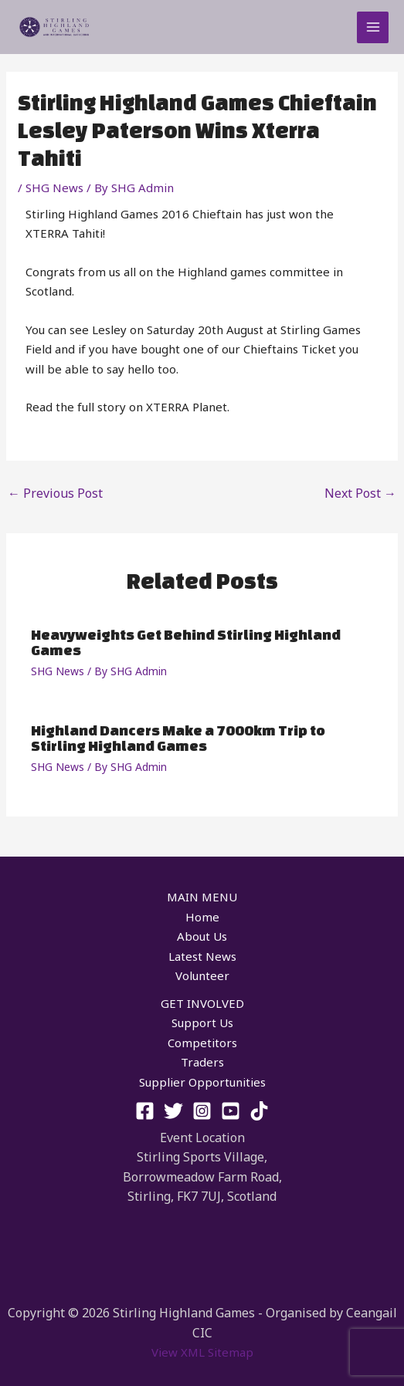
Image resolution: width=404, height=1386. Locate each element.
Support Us (202, 1022)
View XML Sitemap (202, 1352)
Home (202, 917)
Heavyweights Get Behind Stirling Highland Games (186, 642)
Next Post (360, 493)
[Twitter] (173, 1111)
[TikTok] (259, 1111)
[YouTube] (230, 1111)
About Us (202, 936)
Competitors (202, 1042)
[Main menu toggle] (373, 27)
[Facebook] (144, 1111)
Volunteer (202, 975)
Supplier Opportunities (202, 1082)
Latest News (202, 956)
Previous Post (55, 493)
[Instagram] (202, 1111)
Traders (202, 1062)
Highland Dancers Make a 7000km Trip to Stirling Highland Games (178, 738)
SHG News (54, 187)
